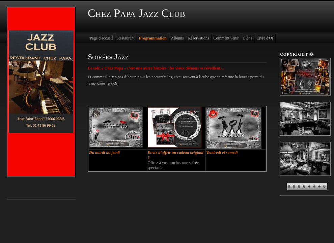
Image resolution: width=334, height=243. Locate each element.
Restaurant (125, 38)
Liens (247, 38)
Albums (177, 38)
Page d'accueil (101, 38)
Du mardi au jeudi (104, 152)
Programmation (153, 38)
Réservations (198, 38)
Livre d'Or (264, 38)
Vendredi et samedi (222, 152)
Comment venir (226, 38)
